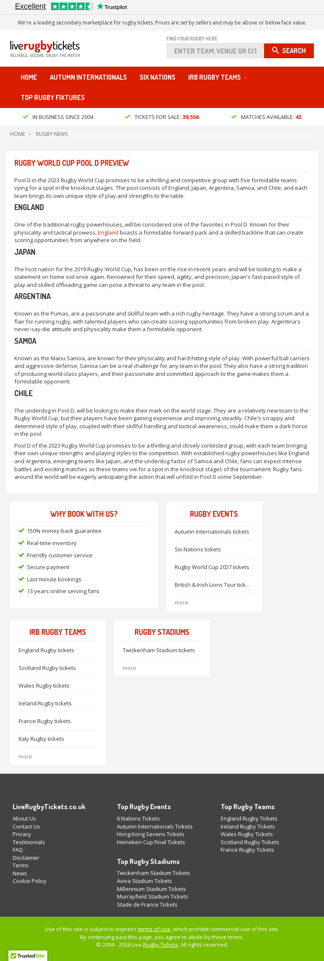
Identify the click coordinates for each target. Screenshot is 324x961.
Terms (21, 865)
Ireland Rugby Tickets (248, 826)
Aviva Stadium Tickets (144, 881)
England (108, 232)
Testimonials (29, 842)
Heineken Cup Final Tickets (151, 842)
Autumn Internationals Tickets (155, 826)
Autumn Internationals (88, 77)
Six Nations (158, 77)
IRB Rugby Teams (214, 77)
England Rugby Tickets (249, 818)
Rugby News (52, 134)
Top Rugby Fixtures (53, 97)
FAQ (18, 849)
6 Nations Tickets (138, 818)
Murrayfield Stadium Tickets (152, 896)
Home (29, 77)
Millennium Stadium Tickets (151, 889)
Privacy (22, 834)
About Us (24, 818)
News (20, 873)
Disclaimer (26, 857)
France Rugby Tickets (247, 849)
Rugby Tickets (160, 944)
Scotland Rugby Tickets (250, 842)
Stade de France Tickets (147, 904)
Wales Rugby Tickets (247, 834)
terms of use (154, 929)
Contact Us (26, 826)
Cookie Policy (29, 881)
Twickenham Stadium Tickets (153, 873)
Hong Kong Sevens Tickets (150, 834)
